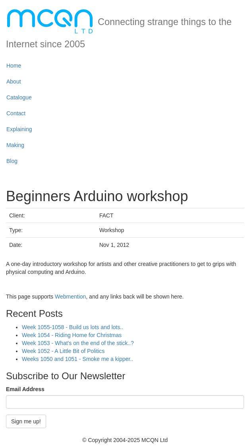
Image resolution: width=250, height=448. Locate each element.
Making (15, 145)
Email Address (25, 389)
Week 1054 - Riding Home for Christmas (72, 335)
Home (13, 65)
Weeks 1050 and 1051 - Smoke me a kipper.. (77, 359)
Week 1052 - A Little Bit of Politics (63, 351)
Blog (11, 161)
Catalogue (19, 97)
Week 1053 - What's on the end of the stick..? (78, 343)
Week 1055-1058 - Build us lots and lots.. (72, 327)
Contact (15, 113)
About (13, 81)
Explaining (19, 129)
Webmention (70, 296)
